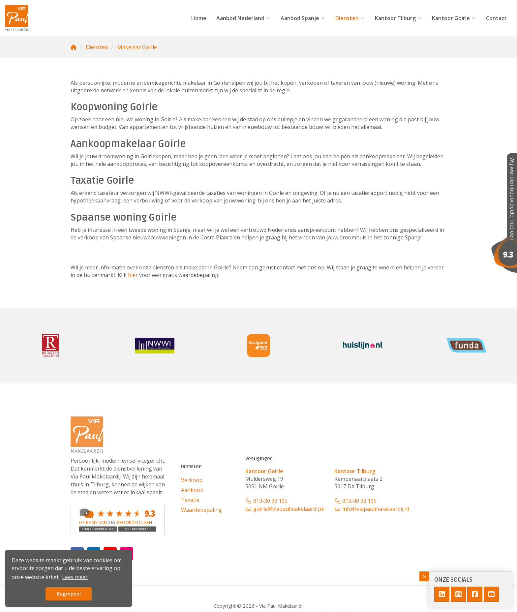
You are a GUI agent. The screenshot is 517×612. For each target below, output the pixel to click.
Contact (496, 18)
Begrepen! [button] (69, 594)
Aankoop (192, 490)
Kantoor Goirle (454, 18)
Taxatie (190, 500)
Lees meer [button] (75, 577)
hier (133, 275)
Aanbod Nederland (243, 18)
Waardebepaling (201, 509)
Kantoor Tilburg (398, 18)
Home (198, 18)
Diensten (350, 18)
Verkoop (191, 480)
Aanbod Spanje (303, 18)
